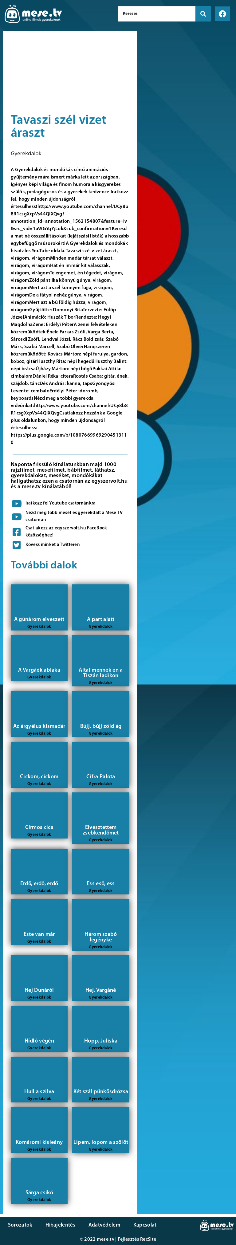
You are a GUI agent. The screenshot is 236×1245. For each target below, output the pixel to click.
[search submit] (203, 14)
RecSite (148, 1239)
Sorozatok (20, 1225)
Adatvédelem (102, 1225)
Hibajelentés (59, 1225)
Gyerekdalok (26, 153)
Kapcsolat (142, 1225)
